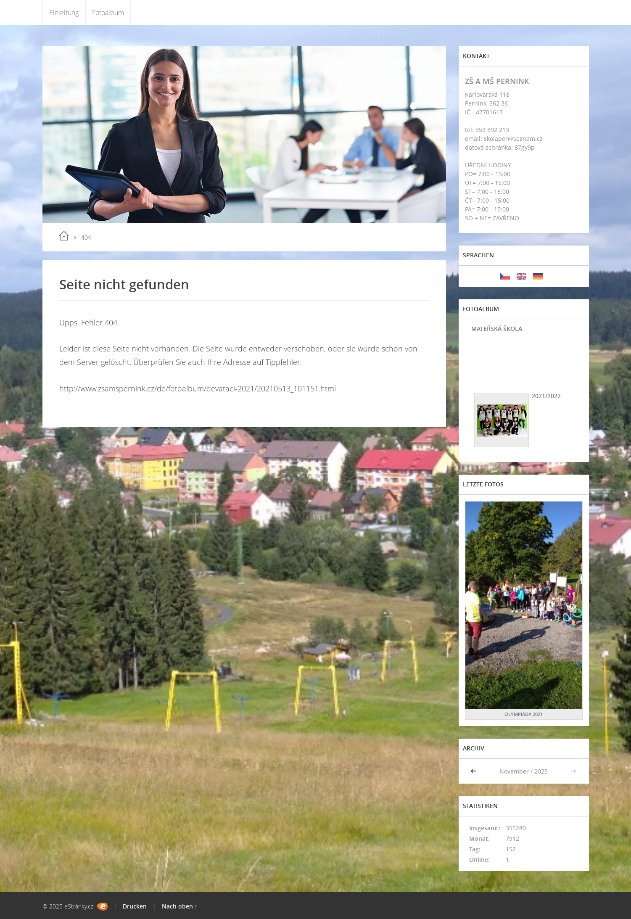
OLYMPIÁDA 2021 (523, 714)
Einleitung (64, 12)
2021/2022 (546, 396)
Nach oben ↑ (180, 906)
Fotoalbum (108, 12)
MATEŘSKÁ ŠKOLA (496, 329)
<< (474, 771)
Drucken (135, 906)
